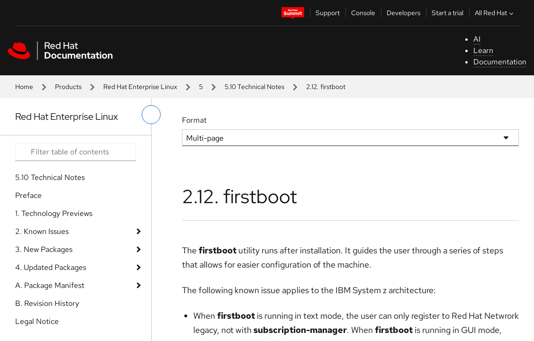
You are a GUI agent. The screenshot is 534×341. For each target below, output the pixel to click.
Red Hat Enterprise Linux (140, 86)
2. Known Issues (42, 231)
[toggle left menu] (151, 114)
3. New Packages (43, 249)
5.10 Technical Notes (254, 86)
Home (24, 86)
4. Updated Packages (50, 267)
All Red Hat (495, 13)
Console (363, 13)
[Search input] (75, 152)
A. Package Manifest (49, 285)
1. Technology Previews (53, 213)
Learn (483, 50)
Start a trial (447, 13)
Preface (28, 195)
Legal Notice (37, 321)
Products (68, 86)
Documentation (499, 62)
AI (476, 39)
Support (328, 13)
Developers (403, 13)
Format (194, 120)
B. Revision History (47, 303)
